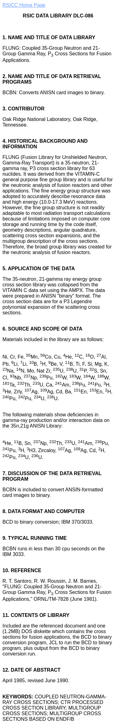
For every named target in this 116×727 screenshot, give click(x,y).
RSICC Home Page (23, 5)
